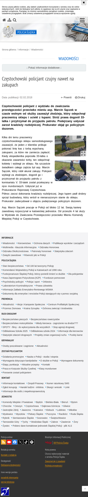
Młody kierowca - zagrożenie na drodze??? (57, 323)
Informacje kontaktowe (14, 383)
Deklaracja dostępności (10, 464)
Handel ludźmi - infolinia (32, 387)
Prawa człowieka (44, 285)
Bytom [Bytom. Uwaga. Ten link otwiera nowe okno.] (74, 402)
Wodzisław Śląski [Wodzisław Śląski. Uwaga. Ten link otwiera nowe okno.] (39, 422)
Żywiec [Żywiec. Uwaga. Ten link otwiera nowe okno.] (6, 426)
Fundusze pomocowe (54, 278)
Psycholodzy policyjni (13, 282)
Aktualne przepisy (30, 364)
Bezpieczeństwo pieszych (15, 319)
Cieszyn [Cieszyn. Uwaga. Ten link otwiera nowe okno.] (18, 406)
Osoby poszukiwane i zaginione (18, 346)
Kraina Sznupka (31, 308)
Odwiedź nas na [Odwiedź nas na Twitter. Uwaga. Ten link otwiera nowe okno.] (20, 442)
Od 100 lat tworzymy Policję (40, 266)
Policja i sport (33, 282)
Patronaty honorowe (41, 251)
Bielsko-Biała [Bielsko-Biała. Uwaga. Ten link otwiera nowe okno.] (52, 402)
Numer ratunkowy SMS (58, 383)
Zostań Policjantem (12, 351)
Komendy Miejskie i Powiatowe (18, 402)
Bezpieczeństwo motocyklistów (18, 323)
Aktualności (8, 304)
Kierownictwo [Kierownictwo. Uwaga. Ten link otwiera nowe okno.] (24, 243)
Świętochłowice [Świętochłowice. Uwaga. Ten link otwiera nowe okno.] (58, 418)
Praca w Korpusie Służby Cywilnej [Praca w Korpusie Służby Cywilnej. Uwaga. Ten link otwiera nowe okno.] (19, 368)
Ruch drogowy (9, 313)
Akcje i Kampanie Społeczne (31, 304)
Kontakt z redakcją (8, 454)
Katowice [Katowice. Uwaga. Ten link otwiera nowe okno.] (38, 410)
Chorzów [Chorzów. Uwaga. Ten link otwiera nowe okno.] (7, 406)
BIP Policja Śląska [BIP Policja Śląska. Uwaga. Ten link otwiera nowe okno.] (61, 442)
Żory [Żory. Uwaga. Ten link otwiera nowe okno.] (76, 422)
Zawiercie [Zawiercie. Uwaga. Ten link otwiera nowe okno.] (66, 422)
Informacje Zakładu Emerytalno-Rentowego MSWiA (28, 289)
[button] (82, 20)
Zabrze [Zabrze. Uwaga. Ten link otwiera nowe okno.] (54, 422)
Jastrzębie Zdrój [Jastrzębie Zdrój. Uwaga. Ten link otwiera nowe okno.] (11, 410)
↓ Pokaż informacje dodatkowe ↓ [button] (44, 67)
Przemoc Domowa (12, 308)
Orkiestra (47, 282)
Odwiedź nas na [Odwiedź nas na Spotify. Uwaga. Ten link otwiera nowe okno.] (31, 442)
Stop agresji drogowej (63, 327)
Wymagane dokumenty (72, 360)
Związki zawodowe (12, 255)
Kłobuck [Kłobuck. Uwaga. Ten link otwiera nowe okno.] (50, 410)
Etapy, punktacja (11, 364)
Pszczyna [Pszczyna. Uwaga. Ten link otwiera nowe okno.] (51, 414)
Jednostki (7, 396)
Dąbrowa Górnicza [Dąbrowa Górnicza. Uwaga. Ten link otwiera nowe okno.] (51, 406)
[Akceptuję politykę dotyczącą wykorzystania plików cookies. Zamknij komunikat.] (83, 2)
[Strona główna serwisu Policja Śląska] (4, 20)
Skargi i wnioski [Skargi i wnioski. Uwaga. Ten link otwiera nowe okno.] (54, 387)
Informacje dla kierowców (70, 331)
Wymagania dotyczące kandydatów (20, 360)
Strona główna (9, 49)
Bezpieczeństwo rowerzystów (45, 319)
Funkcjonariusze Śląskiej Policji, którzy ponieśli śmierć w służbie (34, 274)
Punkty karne (76, 335)
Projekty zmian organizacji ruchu (51, 335)
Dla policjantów (75, 274)
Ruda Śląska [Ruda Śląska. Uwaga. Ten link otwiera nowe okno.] (77, 414)
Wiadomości (37, 49)
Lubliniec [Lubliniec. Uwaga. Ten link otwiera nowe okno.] (61, 410)
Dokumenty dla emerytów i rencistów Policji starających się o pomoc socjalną (40, 293)
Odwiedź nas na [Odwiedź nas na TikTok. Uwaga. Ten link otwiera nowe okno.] (26, 442)
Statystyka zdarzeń (63, 251)
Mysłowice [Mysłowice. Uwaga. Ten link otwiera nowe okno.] (8, 414)
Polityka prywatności (53, 465)
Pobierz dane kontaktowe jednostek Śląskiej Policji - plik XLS (42, 426)
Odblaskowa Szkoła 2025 (15, 331)
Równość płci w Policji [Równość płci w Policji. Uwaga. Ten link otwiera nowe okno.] (35, 255)
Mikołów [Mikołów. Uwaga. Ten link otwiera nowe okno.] (73, 410)
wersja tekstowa (7, 481)
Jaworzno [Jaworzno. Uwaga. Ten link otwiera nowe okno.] (26, 410)
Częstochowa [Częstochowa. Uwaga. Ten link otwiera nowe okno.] (32, 406)
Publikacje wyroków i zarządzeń (68, 243)
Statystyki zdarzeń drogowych (17, 335)
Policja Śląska (9, 260)
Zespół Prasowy (36, 383)
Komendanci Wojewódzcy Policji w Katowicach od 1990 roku (32, 270)
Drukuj (80, 97)
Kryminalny (8, 340)
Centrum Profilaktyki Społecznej (63, 304)
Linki (67, 387)
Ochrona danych (42, 243)
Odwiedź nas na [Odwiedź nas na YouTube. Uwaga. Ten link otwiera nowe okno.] (9, 442)
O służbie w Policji (49, 360)
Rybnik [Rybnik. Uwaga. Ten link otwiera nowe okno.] (6, 418)
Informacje (23, 49)
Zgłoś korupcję (10, 387)
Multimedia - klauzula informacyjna (20, 247)
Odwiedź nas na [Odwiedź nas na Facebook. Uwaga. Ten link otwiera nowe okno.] (14, 442)
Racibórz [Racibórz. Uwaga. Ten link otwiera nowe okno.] (63, 414)
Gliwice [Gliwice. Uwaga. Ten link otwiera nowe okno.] (66, 406)
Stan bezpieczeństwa (13, 266)
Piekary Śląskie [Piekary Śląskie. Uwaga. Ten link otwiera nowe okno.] (35, 414)
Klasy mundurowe (47, 368)
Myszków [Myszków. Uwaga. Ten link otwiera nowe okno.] (20, 414)
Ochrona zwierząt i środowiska (57, 308)
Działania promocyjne (13, 356)
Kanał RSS (3, 442)
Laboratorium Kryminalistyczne (18, 285)
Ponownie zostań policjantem (17, 372)
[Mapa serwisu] (9, 20)
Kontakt (46, 364)
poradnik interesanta (9, 477)
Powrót (66, 97)
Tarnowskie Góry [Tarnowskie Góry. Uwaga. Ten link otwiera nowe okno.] (11, 422)
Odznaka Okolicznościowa (16, 251)
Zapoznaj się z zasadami (55, 461)
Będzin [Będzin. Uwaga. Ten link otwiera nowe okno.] (39, 402)
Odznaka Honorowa (49, 247)
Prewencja (7, 299)
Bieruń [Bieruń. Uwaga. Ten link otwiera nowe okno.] (65, 402)
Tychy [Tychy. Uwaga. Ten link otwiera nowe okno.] (25, 422)
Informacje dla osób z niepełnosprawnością (24, 391)
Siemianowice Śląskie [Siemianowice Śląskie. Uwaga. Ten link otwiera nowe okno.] (23, 418)
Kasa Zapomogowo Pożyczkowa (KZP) (22, 278)
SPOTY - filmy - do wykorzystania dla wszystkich (26, 327)
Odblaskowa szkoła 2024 (43, 331)
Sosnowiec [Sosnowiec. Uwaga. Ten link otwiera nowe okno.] (42, 418)
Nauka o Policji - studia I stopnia (42, 356)
